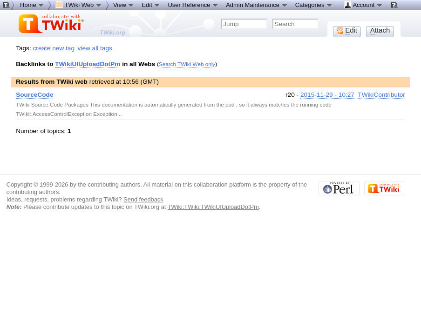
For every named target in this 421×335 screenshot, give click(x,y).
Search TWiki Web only (187, 64)
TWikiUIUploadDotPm (87, 63)
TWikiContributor (381, 94)
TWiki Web (78, 4)
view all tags (95, 48)
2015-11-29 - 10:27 (327, 94)
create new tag (54, 48)
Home (32, 4)
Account (363, 4)
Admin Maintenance (257, 4)
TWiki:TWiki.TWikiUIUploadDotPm (213, 206)
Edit (151, 4)
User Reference (193, 4)
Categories (314, 4)
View (124, 4)
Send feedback (143, 199)
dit (347, 30)
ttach (380, 30)
